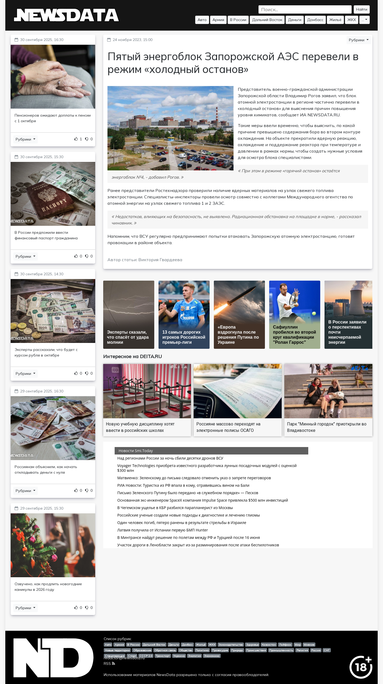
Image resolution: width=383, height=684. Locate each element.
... (363, 19)
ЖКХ (351, 19)
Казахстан (269, 644)
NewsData (166, 674)
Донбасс (315, 19)
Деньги (294, 19)
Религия (302, 650)
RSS (109, 663)
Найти (361, 9)
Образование (142, 650)
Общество (185, 650)
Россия (315, 650)
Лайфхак (285, 644)
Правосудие (220, 650)
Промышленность (281, 650)
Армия (218, 19)
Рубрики (24, 139)
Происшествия (256, 650)
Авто (202, 19)
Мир (298, 644)
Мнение (309, 644)
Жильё (335, 19)
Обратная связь (165, 650)
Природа (237, 650)
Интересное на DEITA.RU (132, 356)
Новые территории (117, 650)
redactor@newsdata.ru (124, 658)
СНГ (327, 650)
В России (238, 19)
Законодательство (231, 644)
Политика (202, 650)
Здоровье (252, 644)
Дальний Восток (267, 19)
